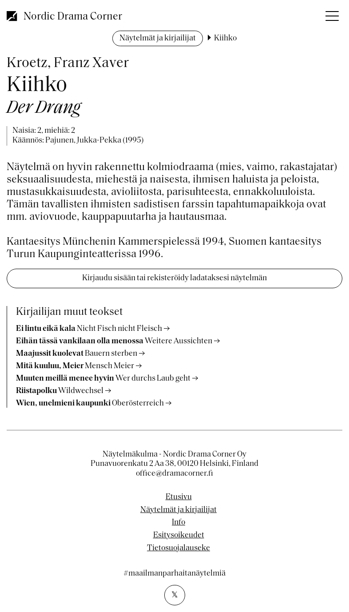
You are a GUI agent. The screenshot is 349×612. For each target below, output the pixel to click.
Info (178, 523)
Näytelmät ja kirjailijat (157, 38)
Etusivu (179, 497)
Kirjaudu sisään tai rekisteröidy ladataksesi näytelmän (174, 278)
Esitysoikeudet (178, 536)
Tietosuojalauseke (178, 548)
